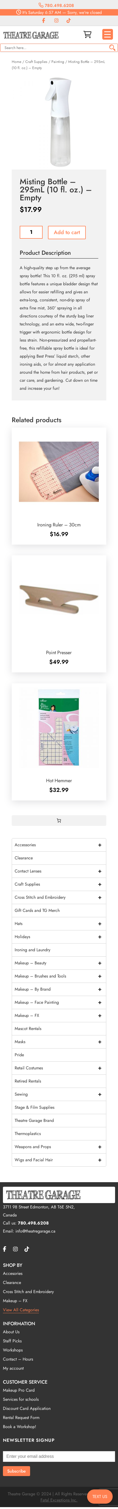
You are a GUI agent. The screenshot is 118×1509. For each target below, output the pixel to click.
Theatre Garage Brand (34, 1120)
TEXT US (99, 1496)
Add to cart (67, 232)
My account (13, 1368)
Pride (19, 1055)
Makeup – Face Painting (60, 1002)
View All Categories (21, 1310)
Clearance (24, 858)
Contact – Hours (18, 1359)
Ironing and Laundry (32, 950)
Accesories (12, 1273)
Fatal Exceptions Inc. (59, 1500)
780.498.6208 (56, 5)
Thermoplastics (28, 1133)
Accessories (60, 844)
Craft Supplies (36, 61)
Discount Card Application (27, 1408)
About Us (11, 1332)
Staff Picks (12, 1341)
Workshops (13, 1350)
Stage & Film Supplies (34, 1107)
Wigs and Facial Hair (60, 1160)
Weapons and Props (60, 1146)
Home (16, 61)
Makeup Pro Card (19, 1390)
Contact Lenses (60, 871)
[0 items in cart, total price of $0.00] (59, 820)
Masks (60, 1041)
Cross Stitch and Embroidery (60, 897)
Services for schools (21, 1399)
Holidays (60, 936)
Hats (60, 923)
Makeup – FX (60, 1015)
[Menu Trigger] (107, 34)
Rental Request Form (21, 1417)
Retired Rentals (28, 1081)
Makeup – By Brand (60, 989)
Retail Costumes (60, 1068)
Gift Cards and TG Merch (37, 910)
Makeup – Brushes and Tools (60, 976)
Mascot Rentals (28, 1028)
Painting (57, 61)
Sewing (60, 1094)
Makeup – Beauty (60, 963)
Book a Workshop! (19, 1427)
